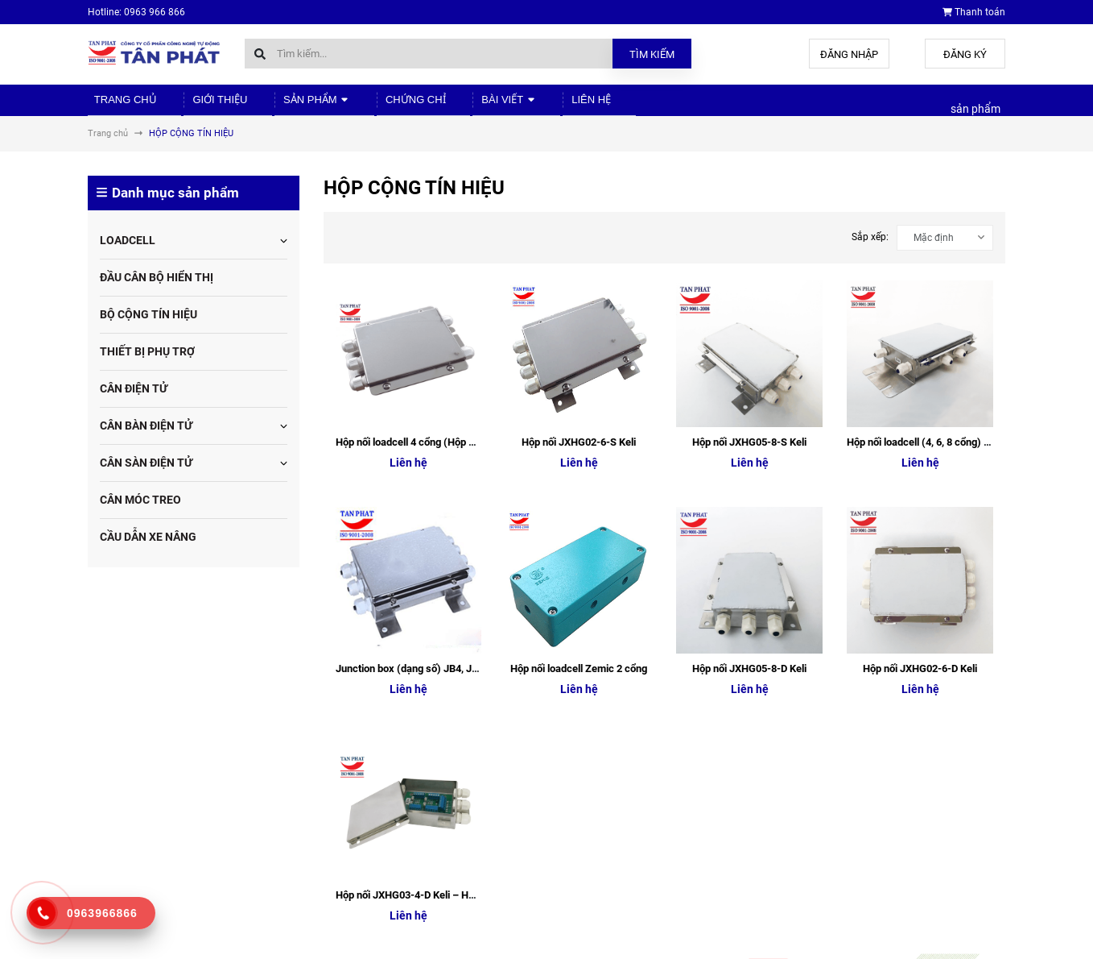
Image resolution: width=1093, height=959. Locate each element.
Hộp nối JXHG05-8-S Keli (749, 306)
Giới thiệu (199, 105)
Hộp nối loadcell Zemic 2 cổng (578, 386)
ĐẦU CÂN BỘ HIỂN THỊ (156, 287)
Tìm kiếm (651, 54)
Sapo (340, 942)
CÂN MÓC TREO (140, 510)
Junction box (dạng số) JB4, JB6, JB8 (421, 386)
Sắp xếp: (870, 247)
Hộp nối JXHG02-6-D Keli (920, 386)
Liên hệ (526, 105)
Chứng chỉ (372, 105)
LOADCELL (127, 250)
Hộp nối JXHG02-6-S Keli (579, 306)
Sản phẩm (285, 105)
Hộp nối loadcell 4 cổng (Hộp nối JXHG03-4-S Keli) (451, 306)
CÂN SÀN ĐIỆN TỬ (146, 473)
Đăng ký (965, 54)
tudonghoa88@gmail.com (181, 863)
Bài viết (454, 105)
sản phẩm (975, 114)
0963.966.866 (154, 831)
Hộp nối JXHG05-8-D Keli (749, 386)
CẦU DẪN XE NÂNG (148, 547)
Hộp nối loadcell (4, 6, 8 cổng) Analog (931, 306)
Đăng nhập (849, 54)
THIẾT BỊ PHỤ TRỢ (147, 361)
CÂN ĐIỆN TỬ (133, 398)
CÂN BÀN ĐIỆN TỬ (146, 436)
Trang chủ (117, 105)
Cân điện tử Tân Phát (841, 763)
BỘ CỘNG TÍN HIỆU (148, 324)
